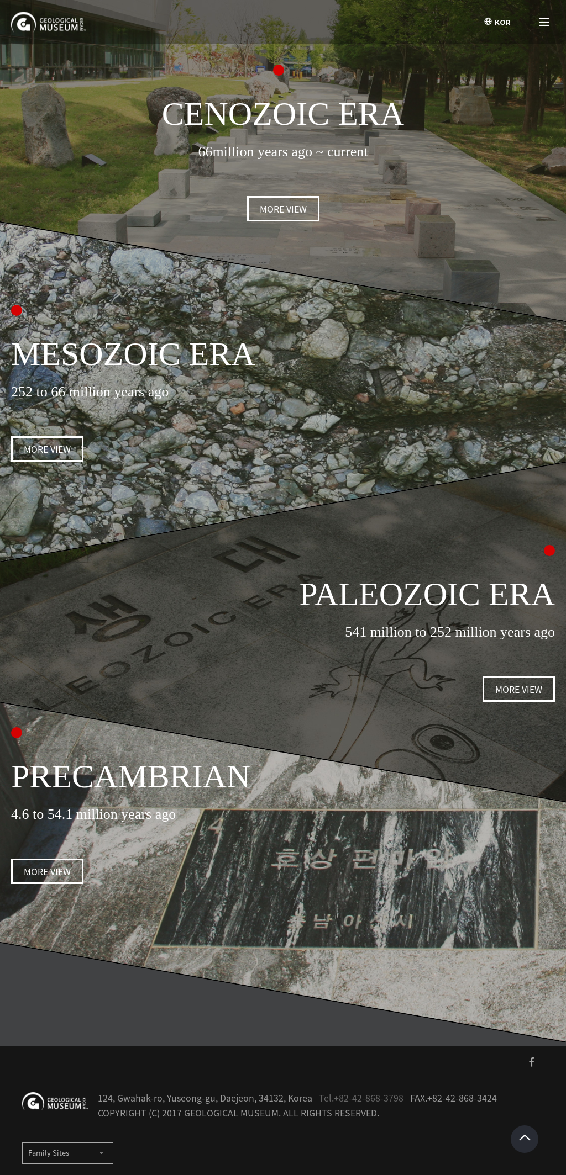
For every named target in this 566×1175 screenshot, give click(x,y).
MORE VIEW (283, 208)
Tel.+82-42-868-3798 (361, 1097)
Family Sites (48, 1152)
